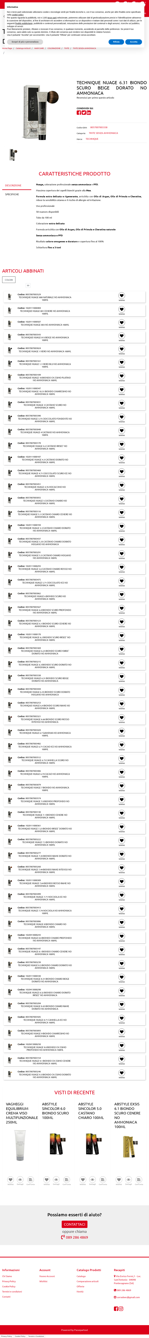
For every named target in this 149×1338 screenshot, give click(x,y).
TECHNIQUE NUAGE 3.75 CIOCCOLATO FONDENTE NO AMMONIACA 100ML (45, 420)
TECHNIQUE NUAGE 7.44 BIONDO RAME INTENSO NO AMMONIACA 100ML (45, 870)
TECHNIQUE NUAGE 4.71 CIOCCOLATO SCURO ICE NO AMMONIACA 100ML (44, 474)
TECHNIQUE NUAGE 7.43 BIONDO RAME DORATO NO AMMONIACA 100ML (44, 857)
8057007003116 (33, 511)
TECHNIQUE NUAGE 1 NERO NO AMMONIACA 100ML (45, 351)
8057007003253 (33, 702)
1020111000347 (33, 388)
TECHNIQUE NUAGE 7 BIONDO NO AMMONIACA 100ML (45, 788)
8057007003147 (33, 948)
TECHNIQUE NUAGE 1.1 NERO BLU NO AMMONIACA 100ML (45, 365)
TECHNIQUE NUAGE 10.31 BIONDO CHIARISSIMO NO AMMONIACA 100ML (45, 392)
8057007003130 (33, 811)
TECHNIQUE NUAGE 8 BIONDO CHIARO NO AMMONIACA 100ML (45, 925)
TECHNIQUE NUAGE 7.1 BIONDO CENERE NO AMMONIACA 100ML (45, 816)
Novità (80, 1291)
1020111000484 (33, 307)
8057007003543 (33, 334)
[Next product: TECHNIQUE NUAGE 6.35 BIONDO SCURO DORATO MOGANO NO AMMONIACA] (80, 61)
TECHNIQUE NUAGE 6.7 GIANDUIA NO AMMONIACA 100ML (45, 734)
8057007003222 (33, 839)
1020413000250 (33, 1044)
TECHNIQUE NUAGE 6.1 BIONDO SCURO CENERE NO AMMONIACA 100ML (45, 624)
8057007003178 (33, 442)
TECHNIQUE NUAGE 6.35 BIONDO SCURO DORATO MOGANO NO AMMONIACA (45, 693)
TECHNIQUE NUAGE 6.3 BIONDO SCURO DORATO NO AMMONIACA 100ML (45, 666)
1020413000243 (33, 934)
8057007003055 (33, 497)
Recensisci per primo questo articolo (95, 97)
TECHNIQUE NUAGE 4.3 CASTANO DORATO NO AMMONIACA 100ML (45, 461)
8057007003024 (33, 348)
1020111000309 (33, 880)
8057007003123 (33, 620)
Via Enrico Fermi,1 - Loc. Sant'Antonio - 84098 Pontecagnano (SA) (127, 1280)
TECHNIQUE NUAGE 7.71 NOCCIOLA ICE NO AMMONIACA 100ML (44, 898)
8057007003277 (33, 852)
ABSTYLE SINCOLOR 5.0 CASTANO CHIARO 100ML (91, 1111)
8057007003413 (33, 907)
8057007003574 (33, 798)
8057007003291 (33, 552)
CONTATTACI (74, 1224)
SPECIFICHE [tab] (12, 194)
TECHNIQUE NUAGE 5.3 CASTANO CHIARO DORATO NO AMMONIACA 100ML (45, 529)
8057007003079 (33, 784)
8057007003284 (33, 1003)
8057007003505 (33, 1016)
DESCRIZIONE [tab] (13, 185)
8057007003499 (33, 893)
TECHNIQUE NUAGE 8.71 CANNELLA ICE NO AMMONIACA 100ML (45, 1021)
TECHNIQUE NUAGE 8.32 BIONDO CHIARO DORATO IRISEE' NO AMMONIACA (45, 993)
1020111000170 (33, 634)
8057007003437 (33, 538)
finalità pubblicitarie (24, 23)
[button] (37, 113)
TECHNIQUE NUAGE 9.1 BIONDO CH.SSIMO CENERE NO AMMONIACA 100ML (45, 1062)
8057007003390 (33, 415)
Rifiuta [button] (116, 42)
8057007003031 (33, 402)
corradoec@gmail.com (128, 1297)
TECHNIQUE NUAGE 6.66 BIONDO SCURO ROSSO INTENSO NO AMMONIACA (45, 720)
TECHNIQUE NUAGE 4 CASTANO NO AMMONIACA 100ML (45, 433)
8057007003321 (33, 716)
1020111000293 (33, 566)
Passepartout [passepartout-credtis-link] (81, 1329)
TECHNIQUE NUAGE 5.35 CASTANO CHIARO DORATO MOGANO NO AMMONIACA (45, 543)
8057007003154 (33, 1057)
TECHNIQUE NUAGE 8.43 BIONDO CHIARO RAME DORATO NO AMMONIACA (45, 1007)
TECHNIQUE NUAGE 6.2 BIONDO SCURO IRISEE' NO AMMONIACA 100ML (45, 638)
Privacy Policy (9, 1281)
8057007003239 (33, 962)
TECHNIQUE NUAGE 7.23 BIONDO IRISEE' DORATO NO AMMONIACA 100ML (45, 830)
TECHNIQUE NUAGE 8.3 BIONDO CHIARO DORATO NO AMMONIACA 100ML (45, 966)
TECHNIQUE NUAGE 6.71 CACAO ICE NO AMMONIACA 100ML (45, 748)
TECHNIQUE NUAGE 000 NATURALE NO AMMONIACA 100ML (45, 298)
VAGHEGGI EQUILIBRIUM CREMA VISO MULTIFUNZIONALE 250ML (22, 1113)
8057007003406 (33, 770)
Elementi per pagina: (13, 285)
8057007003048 (33, 429)
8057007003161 (33, 360)
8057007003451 (33, 484)
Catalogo (81, 1276)
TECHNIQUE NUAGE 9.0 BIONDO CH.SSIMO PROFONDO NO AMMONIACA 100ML (45, 1048)
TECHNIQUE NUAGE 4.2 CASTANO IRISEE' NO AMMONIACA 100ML (45, 447)
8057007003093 (33, 1030)
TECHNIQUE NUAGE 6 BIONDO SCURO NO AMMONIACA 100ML (45, 597)
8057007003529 (33, 294)
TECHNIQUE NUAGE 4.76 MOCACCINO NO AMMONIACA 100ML (45, 488)
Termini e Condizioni (36, 1336)
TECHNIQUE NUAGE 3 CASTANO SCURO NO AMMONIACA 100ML (45, 406)
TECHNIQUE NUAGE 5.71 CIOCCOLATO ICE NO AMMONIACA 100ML (45, 584)
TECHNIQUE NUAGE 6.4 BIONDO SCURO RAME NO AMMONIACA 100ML (45, 706)
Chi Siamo (7, 1276)
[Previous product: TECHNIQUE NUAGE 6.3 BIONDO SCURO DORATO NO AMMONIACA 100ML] (69, 61)
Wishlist (43, 1281)
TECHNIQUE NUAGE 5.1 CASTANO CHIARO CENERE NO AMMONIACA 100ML (45, 515)
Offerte (80, 1286)
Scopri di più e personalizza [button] (25, 42)
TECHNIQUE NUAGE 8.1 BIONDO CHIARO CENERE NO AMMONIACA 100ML (45, 952)
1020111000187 (33, 456)
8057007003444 (33, 688)
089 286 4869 (74, 1237)
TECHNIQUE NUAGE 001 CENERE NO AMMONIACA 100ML (45, 312)
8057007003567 (33, 606)
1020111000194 (33, 524)
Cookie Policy (8, 1286)
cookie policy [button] (17, 15)
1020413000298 (33, 989)
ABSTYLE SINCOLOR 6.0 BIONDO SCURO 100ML (55, 1111)
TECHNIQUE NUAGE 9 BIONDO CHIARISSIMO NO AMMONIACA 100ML (45, 1034)
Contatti (6, 1296)
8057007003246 (33, 1071)
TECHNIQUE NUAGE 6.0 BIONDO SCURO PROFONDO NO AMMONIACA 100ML (45, 611)
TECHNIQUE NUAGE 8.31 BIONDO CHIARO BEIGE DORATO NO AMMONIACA (45, 980)
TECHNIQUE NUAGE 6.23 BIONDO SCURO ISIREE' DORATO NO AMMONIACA (45, 652)
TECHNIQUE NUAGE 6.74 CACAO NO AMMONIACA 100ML (45, 775)
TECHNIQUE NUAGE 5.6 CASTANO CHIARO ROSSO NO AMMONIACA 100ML (45, 570)
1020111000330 (33, 975)
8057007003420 (33, 729)
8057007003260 (33, 866)
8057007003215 (33, 661)
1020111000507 (33, 321)
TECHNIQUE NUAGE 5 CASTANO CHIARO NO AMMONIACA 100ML (45, 502)
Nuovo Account (47, 1276)
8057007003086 (33, 921)
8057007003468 (33, 470)
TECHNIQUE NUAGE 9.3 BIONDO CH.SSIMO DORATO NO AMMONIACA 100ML (45, 1075)
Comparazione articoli (88, 1281)
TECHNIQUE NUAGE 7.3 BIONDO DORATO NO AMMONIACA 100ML (45, 843)
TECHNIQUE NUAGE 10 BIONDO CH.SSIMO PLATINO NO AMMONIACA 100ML (45, 379)
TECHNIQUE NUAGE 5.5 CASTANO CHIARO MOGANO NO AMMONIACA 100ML (45, 556)
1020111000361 (33, 825)
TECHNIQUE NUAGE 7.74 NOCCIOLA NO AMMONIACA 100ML (45, 912)
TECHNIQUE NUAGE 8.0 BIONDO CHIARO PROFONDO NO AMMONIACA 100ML (45, 939)
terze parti (52, 18)
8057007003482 (33, 743)
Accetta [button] (133, 42)
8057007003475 (33, 579)
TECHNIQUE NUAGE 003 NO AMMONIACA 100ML (45, 324)
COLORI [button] (9, 279)
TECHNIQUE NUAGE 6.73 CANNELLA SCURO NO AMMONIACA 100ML (45, 761)
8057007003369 (33, 647)
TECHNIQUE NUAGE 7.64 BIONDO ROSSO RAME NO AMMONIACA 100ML (45, 884)
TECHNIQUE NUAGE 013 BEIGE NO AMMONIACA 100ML (45, 338)
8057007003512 (33, 757)
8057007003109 (33, 374)
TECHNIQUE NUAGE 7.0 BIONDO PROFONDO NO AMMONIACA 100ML (45, 802)
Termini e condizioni (12, 1291)
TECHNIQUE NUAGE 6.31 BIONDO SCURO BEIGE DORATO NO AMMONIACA (50, 52)
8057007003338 (33, 675)
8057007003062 (33, 593)
